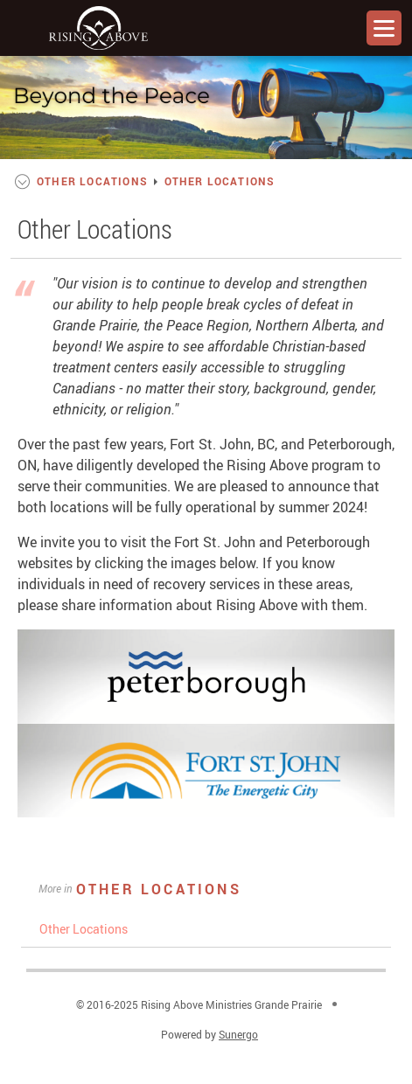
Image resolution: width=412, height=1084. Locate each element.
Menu (384, 27)
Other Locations (158, 889)
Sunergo (238, 1034)
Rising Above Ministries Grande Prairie (98, 28)
